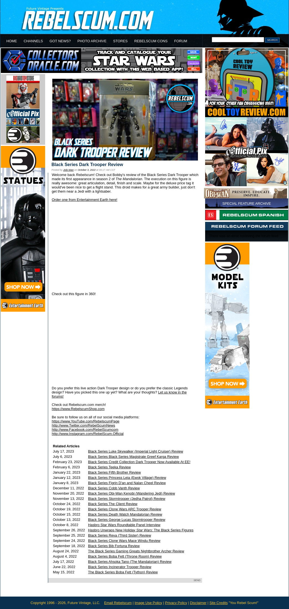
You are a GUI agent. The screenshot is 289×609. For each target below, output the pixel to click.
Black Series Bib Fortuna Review (114, 546)
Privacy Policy (176, 603)
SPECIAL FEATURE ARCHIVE (246, 203)
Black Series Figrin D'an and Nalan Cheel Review (127, 483)
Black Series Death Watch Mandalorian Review (125, 514)
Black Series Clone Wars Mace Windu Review (124, 541)
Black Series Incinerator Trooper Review (119, 567)
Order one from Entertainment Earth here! (84, 200)
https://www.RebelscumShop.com (78, 409)
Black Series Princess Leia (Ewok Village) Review (127, 478)
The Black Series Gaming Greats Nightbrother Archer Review (136, 551)
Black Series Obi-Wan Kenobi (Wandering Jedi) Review (131, 493)
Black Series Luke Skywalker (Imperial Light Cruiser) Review (135, 451)
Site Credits (218, 603)
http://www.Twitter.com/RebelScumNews (83, 425)
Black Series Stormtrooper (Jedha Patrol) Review (126, 499)
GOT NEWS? (60, 41)
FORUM (180, 41)
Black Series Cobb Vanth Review (114, 488)
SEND (196, 580)
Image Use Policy (148, 603)
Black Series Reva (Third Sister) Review (119, 535)
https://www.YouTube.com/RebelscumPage (85, 421)
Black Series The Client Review (112, 504)
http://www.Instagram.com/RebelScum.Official (87, 434)
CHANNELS (33, 41)
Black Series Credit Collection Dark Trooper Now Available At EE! (139, 462)
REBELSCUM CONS (150, 41)
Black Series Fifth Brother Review (114, 472)
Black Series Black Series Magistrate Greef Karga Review (133, 457)
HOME (11, 41)
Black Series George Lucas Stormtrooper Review (126, 520)
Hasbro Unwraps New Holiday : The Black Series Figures (140, 530)
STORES (120, 41)
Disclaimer (198, 603)
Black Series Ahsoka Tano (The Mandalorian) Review (129, 562)
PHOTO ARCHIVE (92, 41)
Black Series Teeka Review (109, 467)
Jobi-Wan (68, 170)
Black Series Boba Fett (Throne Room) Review (125, 556)
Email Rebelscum (118, 603)
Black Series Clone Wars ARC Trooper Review (124, 509)
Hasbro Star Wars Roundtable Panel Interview (124, 525)
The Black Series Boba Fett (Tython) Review (123, 572)
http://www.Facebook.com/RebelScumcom (85, 429)
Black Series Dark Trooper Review (87, 164)
